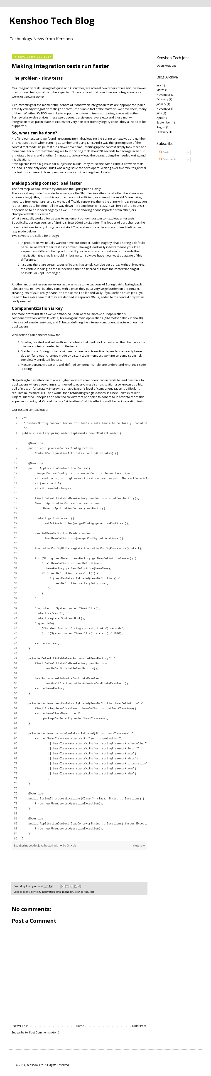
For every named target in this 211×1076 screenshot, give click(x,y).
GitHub (71, 845)
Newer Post (20, 1026)
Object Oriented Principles (30, 397)
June (159, 113)
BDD (44, 113)
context (35, 891)
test (92, 891)
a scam (66, 109)
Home (80, 1026)
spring (84, 891)
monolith (136, 318)
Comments (168, 159)
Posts (164, 152)
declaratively (60, 193)
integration (48, 891)
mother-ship (119, 318)
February (162, 99)
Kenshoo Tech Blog (52, 20)
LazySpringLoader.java (29, 845)
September (164, 122)
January (161, 104)
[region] (79, 628)
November (163, 95)
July (159, 85)
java (58, 891)
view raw (139, 845)
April (160, 118)
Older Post (139, 1026)
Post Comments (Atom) (44, 1032)
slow (77, 891)
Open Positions (166, 66)
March (160, 90)
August (161, 127)
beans (25, 891)
